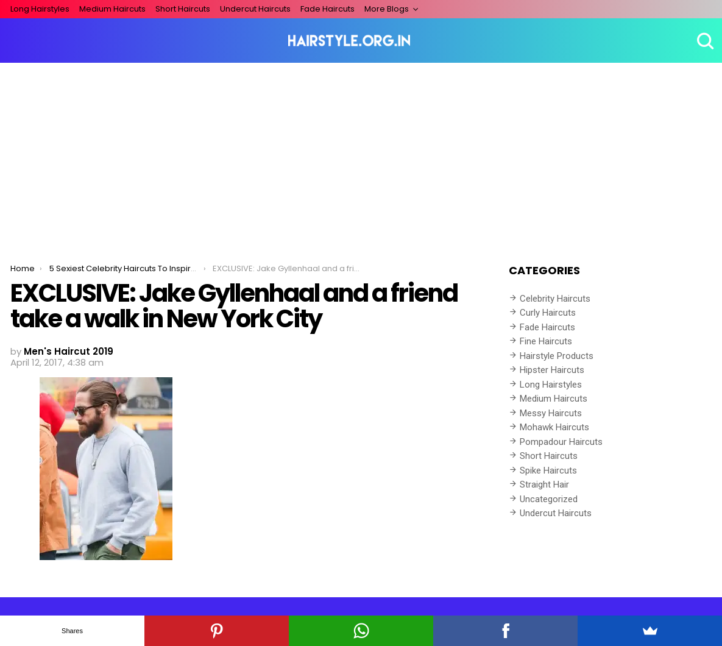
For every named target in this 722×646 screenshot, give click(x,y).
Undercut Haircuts (255, 9)
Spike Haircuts (548, 470)
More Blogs (386, 9)
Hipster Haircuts (552, 369)
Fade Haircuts (327, 9)
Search (704, 41)
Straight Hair (544, 484)
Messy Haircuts (551, 413)
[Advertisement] (361, 154)
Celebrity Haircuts (555, 298)
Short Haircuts (182, 9)
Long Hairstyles (39, 9)
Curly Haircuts (548, 312)
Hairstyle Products (556, 355)
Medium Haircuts (112, 9)
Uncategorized (549, 499)
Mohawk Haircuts (554, 427)
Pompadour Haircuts (561, 441)
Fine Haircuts (546, 341)
